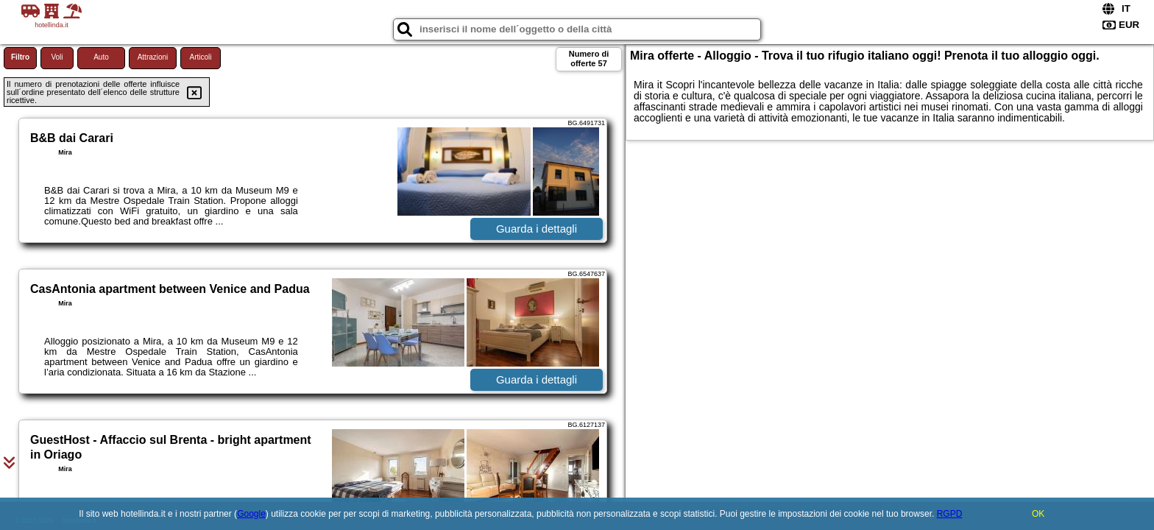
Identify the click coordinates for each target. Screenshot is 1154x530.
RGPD (950, 514)
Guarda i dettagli (536, 228)
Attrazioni (153, 57)
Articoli (200, 57)
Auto (101, 57)
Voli (57, 57)
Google (251, 514)
